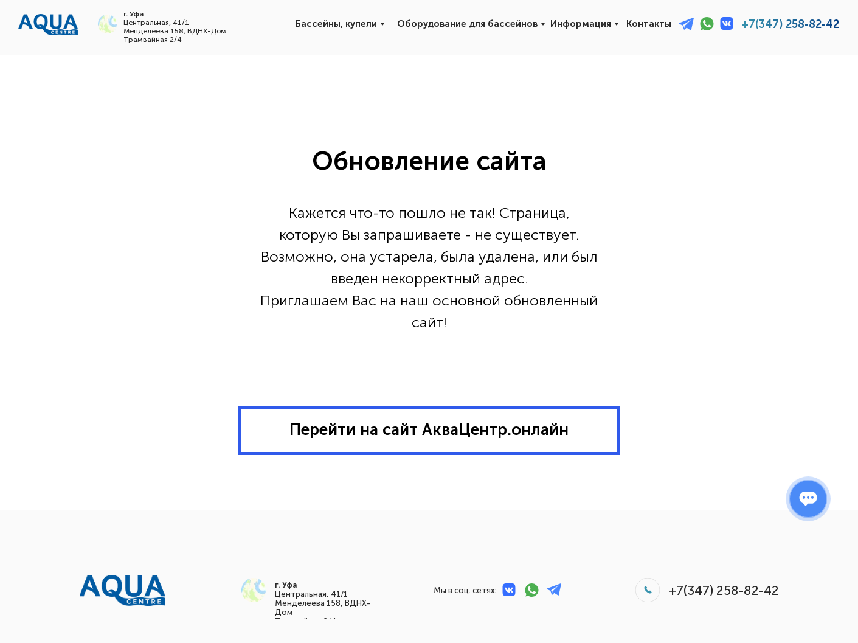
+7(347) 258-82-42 (790, 24)
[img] (48, 24)
